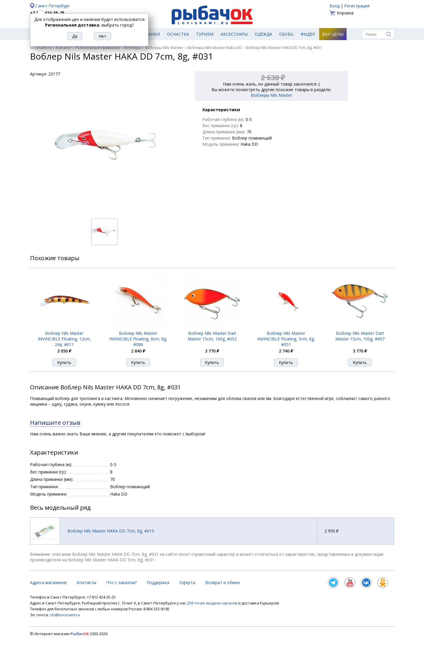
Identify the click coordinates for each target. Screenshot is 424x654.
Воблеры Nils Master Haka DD (215, 47)
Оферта (187, 582)
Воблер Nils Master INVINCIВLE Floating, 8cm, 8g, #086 (138, 338)
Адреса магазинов (48, 582)
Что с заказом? (121, 582)
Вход (334, 6)
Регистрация (357, 6)
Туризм (204, 34)
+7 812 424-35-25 (47, 13)
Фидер (308, 34)
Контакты (86, 582)
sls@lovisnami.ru (65, 614)
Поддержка (158, 582)
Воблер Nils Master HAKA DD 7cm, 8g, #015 (110, 531)
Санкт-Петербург (52, 6)
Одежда (263, 34)
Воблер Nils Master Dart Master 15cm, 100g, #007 (360, 336)
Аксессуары (234, 34)
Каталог (63, 47)
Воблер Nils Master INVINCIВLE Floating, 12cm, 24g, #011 (64, 338)
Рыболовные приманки (98, 47)
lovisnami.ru (41, 47)
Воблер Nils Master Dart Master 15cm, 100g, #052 (212, 336)
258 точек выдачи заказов (212, 603)
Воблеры (132, 47)
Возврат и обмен (222, 582)
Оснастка (178, 34)
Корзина (345, 13)
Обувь (286, 34)
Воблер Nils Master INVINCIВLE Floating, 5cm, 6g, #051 (286, 338)
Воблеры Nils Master (164, 47)
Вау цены (333, 34)
